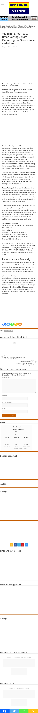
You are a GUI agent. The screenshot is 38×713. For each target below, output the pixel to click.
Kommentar (6, 363)
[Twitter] (8, 309)
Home (2, 26)
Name (4, 381)
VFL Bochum (16, 47)
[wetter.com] (7, 433)
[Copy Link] (16, 309)
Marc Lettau (17, 162)
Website (4, 393)
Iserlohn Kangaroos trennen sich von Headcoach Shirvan (14, 342)
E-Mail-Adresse (7, 387)
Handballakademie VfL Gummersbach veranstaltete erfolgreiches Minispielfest (23, 348)
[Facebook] (4, 309)
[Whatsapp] (12, 309)
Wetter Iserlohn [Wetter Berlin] (16, 412)
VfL (10, 254)
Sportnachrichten (11, 26)
